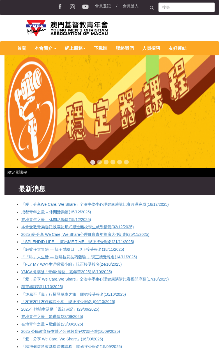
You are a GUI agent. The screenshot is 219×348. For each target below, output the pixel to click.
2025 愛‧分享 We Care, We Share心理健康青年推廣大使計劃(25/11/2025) (85, 234)
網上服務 (75, 48)
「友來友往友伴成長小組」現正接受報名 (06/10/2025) (68, 301)
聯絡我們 (125, 48)
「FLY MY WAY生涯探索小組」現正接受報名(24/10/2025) (71, 264)
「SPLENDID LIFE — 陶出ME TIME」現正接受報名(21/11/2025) (77, 241)
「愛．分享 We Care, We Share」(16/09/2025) (62, 339)
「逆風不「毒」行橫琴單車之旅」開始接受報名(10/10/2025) (73, 294)
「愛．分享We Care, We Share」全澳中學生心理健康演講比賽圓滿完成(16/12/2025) (95, 204)
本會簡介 (45, 48)
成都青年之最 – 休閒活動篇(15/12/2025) (56, 212)
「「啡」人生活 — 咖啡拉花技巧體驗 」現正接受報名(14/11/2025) (79, 257)
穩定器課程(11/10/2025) (42, 286)
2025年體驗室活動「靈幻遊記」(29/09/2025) (60, 309)
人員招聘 (151, 48)
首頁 (21, 48)
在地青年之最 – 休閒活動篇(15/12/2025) (56, 219)
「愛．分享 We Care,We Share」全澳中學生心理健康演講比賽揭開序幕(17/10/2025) (95, 279)
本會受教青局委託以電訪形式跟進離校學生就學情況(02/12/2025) (77, 227)
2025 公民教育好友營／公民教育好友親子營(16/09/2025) (70, 331)
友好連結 (177, 48)
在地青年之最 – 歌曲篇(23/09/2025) (52, 316)
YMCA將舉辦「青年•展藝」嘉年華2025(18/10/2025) (66, 272)
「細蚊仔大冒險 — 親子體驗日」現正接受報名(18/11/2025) (72, 249)
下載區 (100, 48)
